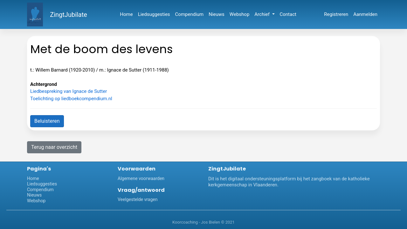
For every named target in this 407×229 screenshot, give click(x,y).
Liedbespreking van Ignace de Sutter (68, 91)
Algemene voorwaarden (141, 178)
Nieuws (216, 14)
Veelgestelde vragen (137, 199)
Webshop (239, 14)
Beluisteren (47, 121)
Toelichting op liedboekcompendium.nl (71, 98)
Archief (262, 14)
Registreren (336, 14)
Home (126, 14)
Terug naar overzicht (54, 147)
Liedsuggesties (154, 14)
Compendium (189, 14)
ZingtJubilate (68, 14)
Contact (288, 14)
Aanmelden (365, 14)
